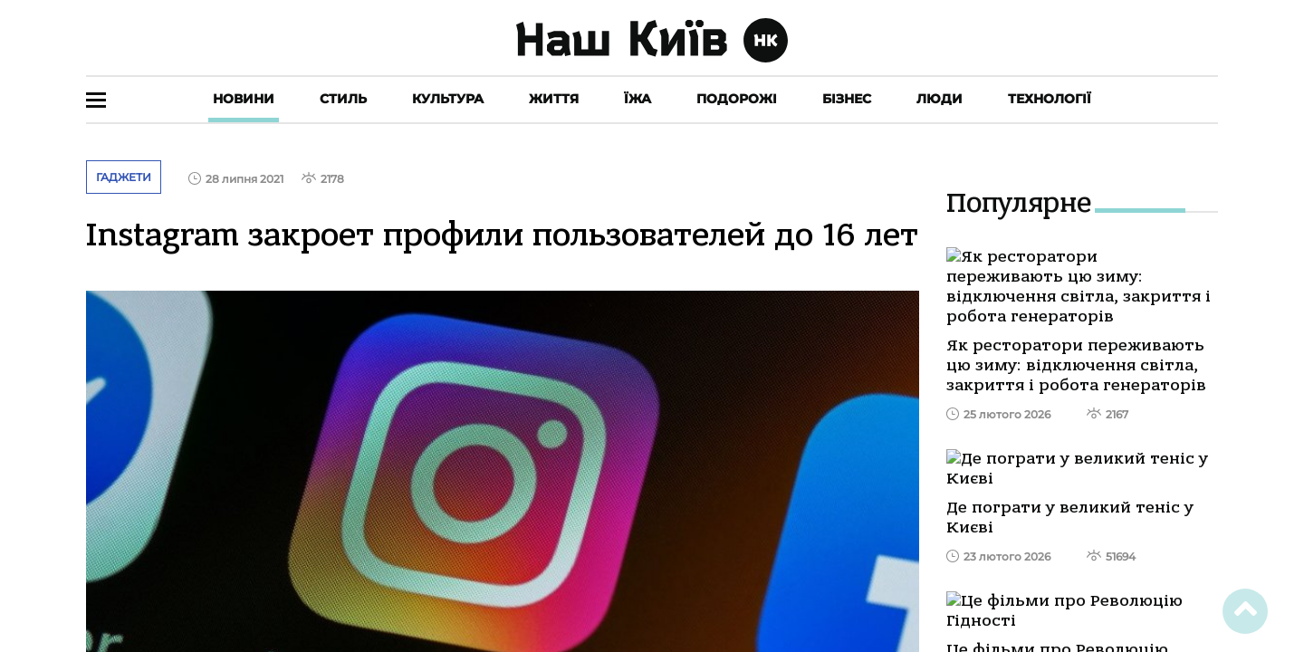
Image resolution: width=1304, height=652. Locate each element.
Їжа (637, 99)
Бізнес (846, 99)
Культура (448, 99)
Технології (1049, 99)
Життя (554, 99)
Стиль (343, 99)
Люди (939, 99)
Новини (243, 99)
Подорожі (736, 99)
